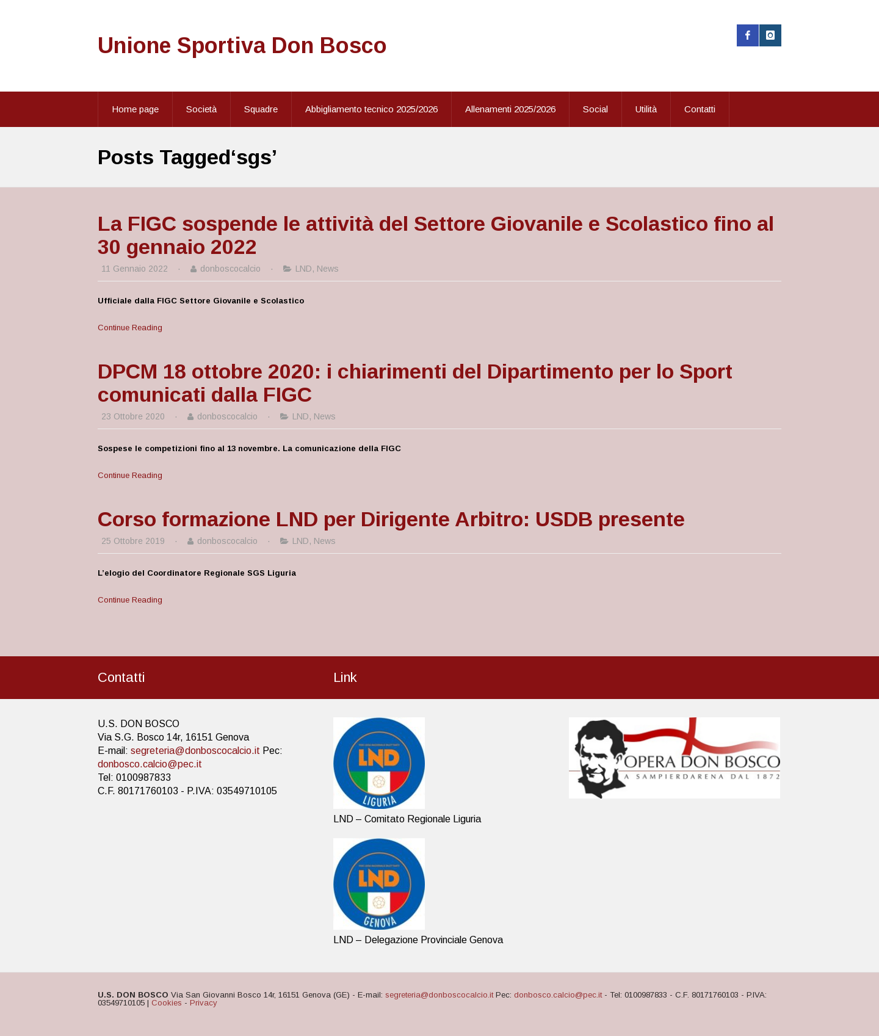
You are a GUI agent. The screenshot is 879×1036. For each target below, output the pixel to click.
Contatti (699, 109)
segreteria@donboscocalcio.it (195, 750)
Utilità (646, 109)
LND (303, 268)
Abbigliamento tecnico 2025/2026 (371, 109)
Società (201, 109)
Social (595, 109)
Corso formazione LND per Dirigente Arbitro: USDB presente (391, 519)
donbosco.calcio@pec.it (150, 764)
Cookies (166, 1002)
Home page (135, 109)
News (328, 268)
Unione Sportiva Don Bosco (242, 45)
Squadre (261, 109)
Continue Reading (130, 327)
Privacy (203, 1002)
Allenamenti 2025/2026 (510, 109)
